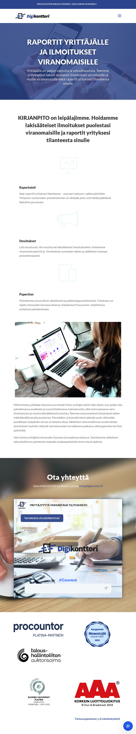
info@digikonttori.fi (91, 486)
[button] (64, 588)
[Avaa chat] (128, 726)
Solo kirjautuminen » (84, 4)
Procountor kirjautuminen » (54, 4)
